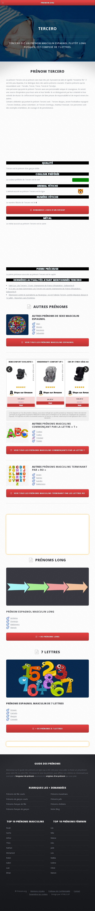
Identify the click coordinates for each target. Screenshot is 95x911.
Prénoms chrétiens (58, 804)
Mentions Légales (37, 891)
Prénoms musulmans (59, 794)
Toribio (39, 432)
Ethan (8, 873)
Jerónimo (14, 618)
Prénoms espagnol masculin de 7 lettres (35, 703)
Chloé (53, 868)
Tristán (39, 441)
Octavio (13, 710)
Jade (52, 848)
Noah (8, 828)
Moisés (39, 327)
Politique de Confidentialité (59, 891)
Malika (53, 858)
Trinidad (39, 438)
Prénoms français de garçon (17, 809)
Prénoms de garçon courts (17, 799)
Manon (53, 873)
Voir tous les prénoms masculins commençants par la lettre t (49, 450)
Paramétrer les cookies (38, 894)
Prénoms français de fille (16, 804)
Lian (8, 868)
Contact (77, 891)
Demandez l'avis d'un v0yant (49, 210)
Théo (8, 843)
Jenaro (38, 475)
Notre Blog (55, 809)
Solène (53, 863)
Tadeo (39, 435)
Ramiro (39, 478)
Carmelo (13, 713)
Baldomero (40, 484)
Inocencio (40, 330)
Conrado (13, 719)
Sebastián (40, 333)
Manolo (13, 627)
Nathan (9, 848)
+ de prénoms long (49, 636)
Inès (52, 843)
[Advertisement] (47, 245)
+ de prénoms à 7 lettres (49, 728)
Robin (8, 858)
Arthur (8, 838)
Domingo (14, 621)
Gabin (8, 863)
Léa (52, 853)
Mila (52, 833)
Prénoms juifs (56, 799)
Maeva (53, 838)
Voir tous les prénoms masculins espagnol (49, 342)
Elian (38, 324)
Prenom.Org (47, 2)
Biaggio (13, 716)
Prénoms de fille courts (15, 794)
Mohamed (10, 853)
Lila (52, 828)
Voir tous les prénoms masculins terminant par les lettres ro (49, 493)
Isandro (39, 481)
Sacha (8, 833)
